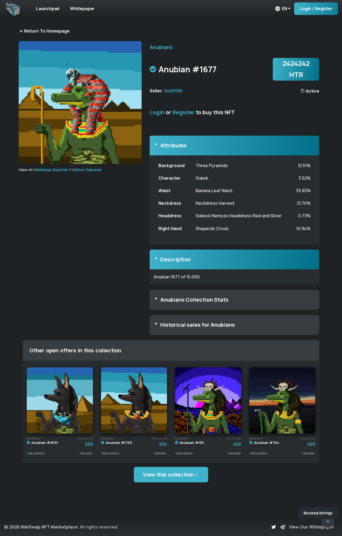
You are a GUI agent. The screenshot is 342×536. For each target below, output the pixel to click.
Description (175, 259)
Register (183, 112)
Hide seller (86, 453)
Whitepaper (82, 8)
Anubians (161, 47)
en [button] (281, 9)
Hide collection (36, 453)
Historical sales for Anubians (197, 324)
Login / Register (316, 8)
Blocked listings (318, 512)
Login (157, 112)
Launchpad (47, 8)
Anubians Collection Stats (194, 299)
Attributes (173, 145)
